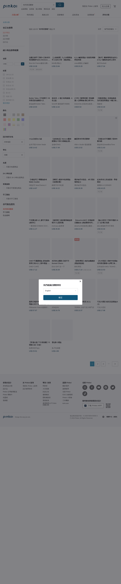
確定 (60, 297)
